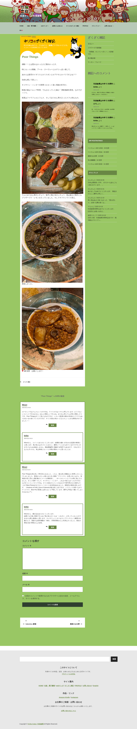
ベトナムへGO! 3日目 (95, 164)
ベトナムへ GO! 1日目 (95, 148)
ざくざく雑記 (26, 382)
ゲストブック (96, 26)
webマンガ (45, 26)
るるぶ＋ (91, 43)
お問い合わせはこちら (68, 711)
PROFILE (85, 26)
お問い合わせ (109, 26)
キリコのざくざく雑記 (72, 26)
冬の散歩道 (91, 58)
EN (21, 30)
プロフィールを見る (68, 674)
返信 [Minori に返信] (51, 425)
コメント (26, 546)
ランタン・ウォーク (94, 62)
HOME (21, 26)
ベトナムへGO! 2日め (95, 152)
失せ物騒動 (91, 160)
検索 (114, 659)
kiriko (34, 36)
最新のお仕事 (92, 156)
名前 (25, 573)
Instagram (74, 697)
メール (26, 585)
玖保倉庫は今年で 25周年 (103, 84)
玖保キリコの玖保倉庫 (31, 16)
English (95, 686)
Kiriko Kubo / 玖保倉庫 (36, 724)
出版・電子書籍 (32, 26)
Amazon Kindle (64, 697)
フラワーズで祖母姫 (94, 48)
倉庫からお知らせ (57, 26)
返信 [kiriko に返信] (51, 453)
